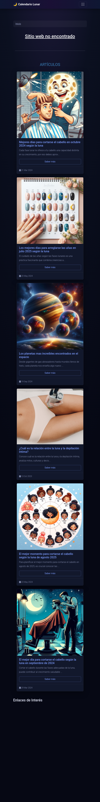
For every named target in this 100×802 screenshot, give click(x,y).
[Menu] (83, 4)
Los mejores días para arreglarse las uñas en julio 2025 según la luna (47, 249)
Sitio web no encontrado (50, 36)
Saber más (50, 161)
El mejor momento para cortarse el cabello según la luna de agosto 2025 (46, 555)
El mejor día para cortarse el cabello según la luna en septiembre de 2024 (47, 661)
